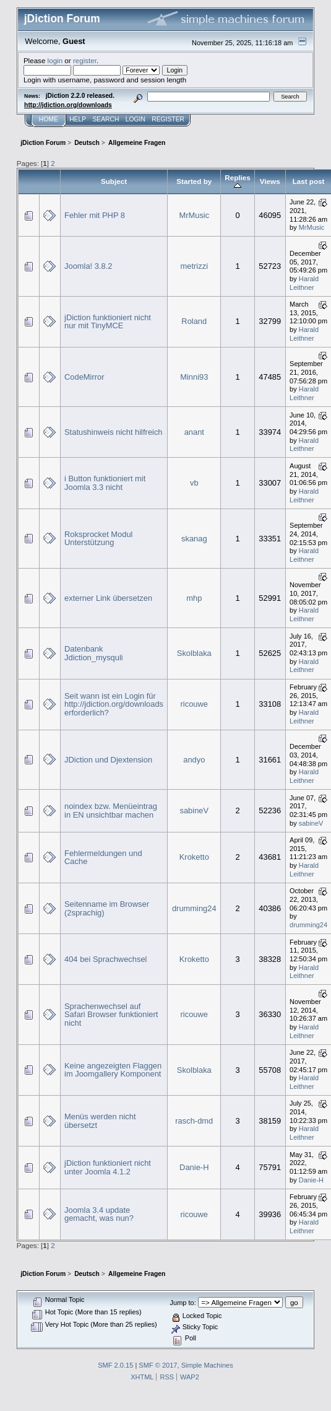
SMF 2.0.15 (115, 1365)
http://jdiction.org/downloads (68, 105)
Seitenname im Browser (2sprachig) (106, 908)
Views (270, 181)
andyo (194, 759)
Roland (194, 321)
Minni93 (194, 377)
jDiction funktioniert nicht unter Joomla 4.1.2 (107, 1167)
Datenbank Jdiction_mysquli (93, 653)
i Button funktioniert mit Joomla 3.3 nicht (104, 483)
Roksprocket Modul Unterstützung (98, 539)
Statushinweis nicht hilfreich (113, 432)
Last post (309, 181)
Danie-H (193, 1167)
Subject (114, 181)
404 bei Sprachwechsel (105, 959)
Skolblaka (194, 653)
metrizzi (194, 266)
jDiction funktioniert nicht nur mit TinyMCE (107, 322)
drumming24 (194, 908)
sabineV (193, 810)
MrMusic (194, 215)
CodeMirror (84, 377)
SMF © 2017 (158, 1365)
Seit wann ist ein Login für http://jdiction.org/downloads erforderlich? (113, 704)
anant (194, 432)
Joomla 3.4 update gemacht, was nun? (99, 1214)
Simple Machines (207, 1365)
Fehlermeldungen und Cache (103, 858)
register (85, 60)
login (55, 60)
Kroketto (194, 857)
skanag (194, 538)
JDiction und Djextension (108, 759)
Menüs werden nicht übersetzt (100, 1121)
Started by (194, 181)
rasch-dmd (194, 1120)
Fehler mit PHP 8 (94, 215)
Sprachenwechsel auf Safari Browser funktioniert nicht (111, 1015)
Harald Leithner (304, 283)
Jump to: (183, 1302)
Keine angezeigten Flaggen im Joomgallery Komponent (112, 1070)
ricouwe (194, 704)
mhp (194, 598)
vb (194, 482)
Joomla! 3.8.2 (88, 266)
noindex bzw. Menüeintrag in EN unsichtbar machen (110, 810)
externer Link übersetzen (108, 598)
